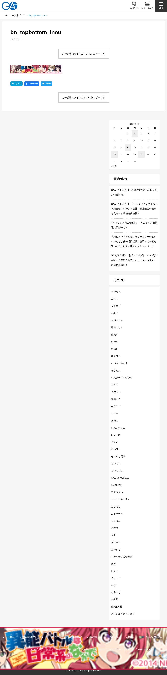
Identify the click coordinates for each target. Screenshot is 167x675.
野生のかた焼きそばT (122, 613)
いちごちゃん (118, 427)
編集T (114, 334)
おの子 (114, 313)
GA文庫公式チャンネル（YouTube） (52, 649)
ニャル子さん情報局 (122, 556)
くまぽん (116, 520)
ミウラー (116, 392)
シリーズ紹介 (51, 637)
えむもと (116, 506)
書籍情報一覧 (29, 637)
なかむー (116, 406)
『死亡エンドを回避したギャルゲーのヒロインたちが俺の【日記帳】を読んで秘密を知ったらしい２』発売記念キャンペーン (133, 241)
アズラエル (117, 492)
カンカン (116, 463)
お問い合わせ (88, 655)
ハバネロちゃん (119, 363)
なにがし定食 (118, 456)
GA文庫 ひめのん (120, 477)
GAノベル (115, 637)
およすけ (116, 434)
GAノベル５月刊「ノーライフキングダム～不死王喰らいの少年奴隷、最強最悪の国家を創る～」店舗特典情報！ (134, 208)
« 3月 (114, 166)
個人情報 (69, 655)
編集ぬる (116, 399)
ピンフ (114, 570)
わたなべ (116, 291)
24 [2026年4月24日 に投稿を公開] (141, 154)
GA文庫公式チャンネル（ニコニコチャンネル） (105, 649)
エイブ (114, 298)
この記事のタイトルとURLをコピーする (83, 53)
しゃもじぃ (117, 470)
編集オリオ (117, 327)
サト (113, 535)
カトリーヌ (117, 513)
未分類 (114, 599)
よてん (114, 442)
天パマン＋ (117, 320)
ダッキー (116, 542)
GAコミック (134, 637)
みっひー (116, 449)
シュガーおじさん (120, 499)
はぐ (113, 563)
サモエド (116, 306)
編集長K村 (116, 606)
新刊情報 (10, 637)
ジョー (114, 413)
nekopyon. (116, 485)
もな (113, 585)
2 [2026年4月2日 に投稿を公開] (134, 133)
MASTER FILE (146, 649)
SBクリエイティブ (15, 649)
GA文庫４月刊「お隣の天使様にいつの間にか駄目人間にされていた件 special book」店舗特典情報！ (134, 260)
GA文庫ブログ (74, 637)
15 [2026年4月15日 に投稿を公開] (128, 147)
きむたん (116, 370)
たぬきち (116, 549)
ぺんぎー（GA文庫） (122, 377)
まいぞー (116, 578)
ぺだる (114, 384)
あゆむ (114, 349)
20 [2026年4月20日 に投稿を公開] (114, 154)
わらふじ (116, 592)
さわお (114, 420)
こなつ (114, 528)
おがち (114, 341)
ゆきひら (116, 356)
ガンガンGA (155, 637)
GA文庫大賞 (95, 637)
